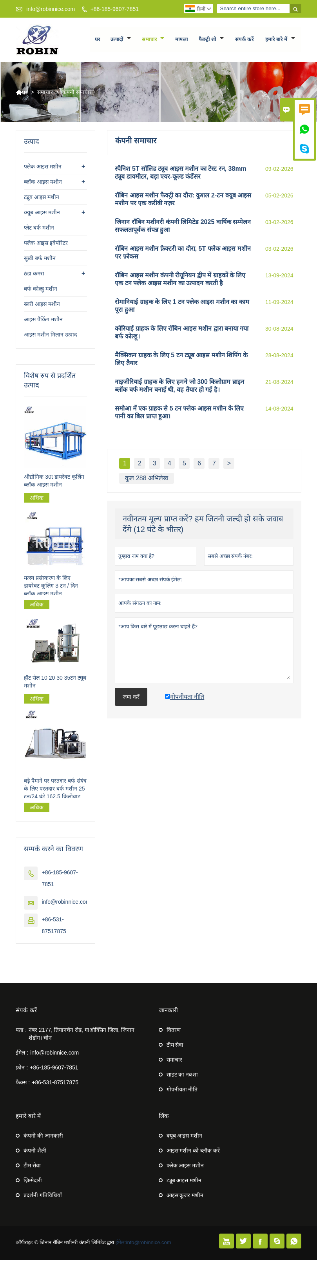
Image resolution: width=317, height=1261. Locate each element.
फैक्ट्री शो (211, 40)
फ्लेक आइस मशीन (43, 168)
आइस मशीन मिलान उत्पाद (50, 336)
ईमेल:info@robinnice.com (143, 1244)
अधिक (36, 499)
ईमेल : (22, 1054)
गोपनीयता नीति (182, 1090)
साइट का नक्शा (182, 1076)
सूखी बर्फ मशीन (40, 259)
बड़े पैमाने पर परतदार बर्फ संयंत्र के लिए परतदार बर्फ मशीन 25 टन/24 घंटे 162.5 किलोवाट (55, 790)
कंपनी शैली (35, 1152)
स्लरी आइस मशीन (42, 305)
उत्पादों (120, 40)
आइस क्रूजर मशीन (185, 1196)
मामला (181, 40)
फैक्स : (23, 1083)
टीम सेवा (175, 1046)
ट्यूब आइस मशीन (41, 198)
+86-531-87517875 (55, 1083)
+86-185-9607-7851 (115, 9)
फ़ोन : (22, 1069)
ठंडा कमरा (34, 274)
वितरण (174, 1031)
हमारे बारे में (280, 40)
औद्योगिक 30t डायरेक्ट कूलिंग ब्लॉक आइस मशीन (54, 482)
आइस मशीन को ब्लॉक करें (193, 1152)
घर (97, 40)
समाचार (153, 40)
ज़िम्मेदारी (33, 1181)
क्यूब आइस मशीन (42, 213)
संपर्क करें (244, 40)
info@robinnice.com (50, 9)
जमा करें (131, 698)
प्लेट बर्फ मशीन (39, 229)
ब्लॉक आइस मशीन (43, 183)
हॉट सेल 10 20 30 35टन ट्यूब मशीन (55, 683)
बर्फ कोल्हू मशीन (40, 290)
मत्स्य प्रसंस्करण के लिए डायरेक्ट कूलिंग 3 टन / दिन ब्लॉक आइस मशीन (51, 586)
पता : (21, 1031)
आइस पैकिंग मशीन (43, 320)
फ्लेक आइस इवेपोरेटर (46, 244)
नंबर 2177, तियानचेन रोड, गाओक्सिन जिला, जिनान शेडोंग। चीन (81, 1035)
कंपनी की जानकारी (43, 1137)
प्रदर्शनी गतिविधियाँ (43, 1196)
